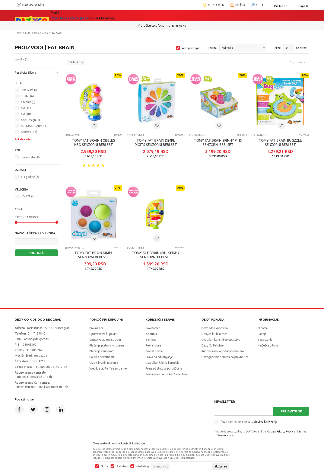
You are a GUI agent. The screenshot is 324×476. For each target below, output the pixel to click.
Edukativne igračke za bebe (75, 135)
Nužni (104, 466)
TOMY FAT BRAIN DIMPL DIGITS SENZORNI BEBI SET (155, 142)
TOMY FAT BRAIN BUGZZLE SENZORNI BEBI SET (280, 142)
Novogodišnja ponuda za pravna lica (224, 357)
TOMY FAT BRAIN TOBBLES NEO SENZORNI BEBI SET (93, 142)
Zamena (151, 339)
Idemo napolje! (122, 15)
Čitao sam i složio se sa (248, 421)
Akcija (94, 15)
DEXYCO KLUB (159, 15)
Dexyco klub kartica (214, 334)
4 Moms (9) (28, 102)
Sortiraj (212, 47)
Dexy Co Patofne (212, 345)
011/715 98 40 (177, 25)
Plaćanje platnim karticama (106, 345)
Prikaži (277, 47)
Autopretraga (190, 48)
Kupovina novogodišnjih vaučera (222, 351)
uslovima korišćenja (264, 422)
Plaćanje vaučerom (101, 351)
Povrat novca (154, 351)
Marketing (142, 466)
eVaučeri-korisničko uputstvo (220, 339)
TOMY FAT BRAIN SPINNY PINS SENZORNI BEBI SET (218, 142)
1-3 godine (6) (30, 177)
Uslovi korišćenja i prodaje (163, 362)
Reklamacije (153, 345)
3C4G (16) (27, 96)
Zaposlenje (265, 339)
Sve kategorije (68, 15)
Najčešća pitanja (268, 345)
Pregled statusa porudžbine (164, 368)
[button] (37, 72)
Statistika (122, 466)
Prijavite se (291, 411)
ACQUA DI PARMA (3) (34, 126)
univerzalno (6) (31, 157)
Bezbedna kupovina (214, 328)
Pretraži (36, 253)
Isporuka (151, 334)
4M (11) (26, 108)
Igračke (21, 59)
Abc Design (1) (30, 120)
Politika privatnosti (101, 357)
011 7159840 (36, 333)
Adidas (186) (29, 132)
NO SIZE (27, 196)
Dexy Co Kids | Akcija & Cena (31, 33)
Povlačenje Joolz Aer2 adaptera (167, 374)
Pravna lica (96, 328)
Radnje (262, 334)
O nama (263, 328)
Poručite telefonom (153, 25)
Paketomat (153, 328)
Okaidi (187, 15)
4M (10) (26, 114)
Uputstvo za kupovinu (103, 334)
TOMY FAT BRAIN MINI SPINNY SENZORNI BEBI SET (156, 255)
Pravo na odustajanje (159, 357)
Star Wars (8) (29, 90)
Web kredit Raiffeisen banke (108, 368)
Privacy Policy (285, 431)
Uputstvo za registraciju (105, 339)
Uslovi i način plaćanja (103, 362)
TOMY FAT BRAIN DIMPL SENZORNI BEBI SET (93, 255)
